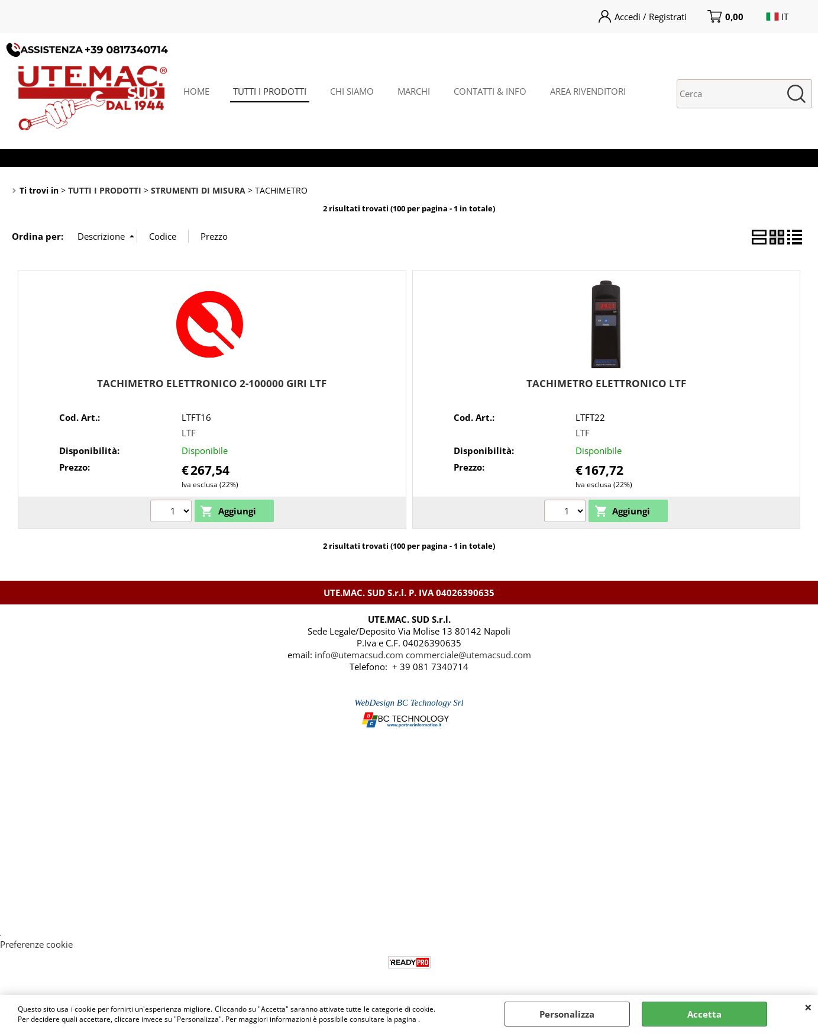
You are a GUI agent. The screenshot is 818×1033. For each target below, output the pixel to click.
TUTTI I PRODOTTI (269, 91)
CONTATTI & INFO (490, 91)
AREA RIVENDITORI (588, 91)
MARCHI (413, 91)
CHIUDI (808, 1007)
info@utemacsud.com (359, 655)
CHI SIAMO (352, 91)
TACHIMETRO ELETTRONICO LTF (606, 383)
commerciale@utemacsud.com (468, 655)
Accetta (704, 1014)
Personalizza (566, 1014)
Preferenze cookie (36, 944)
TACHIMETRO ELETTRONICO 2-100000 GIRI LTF (211, 383)
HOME (196, 91)
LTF (189, 433)
